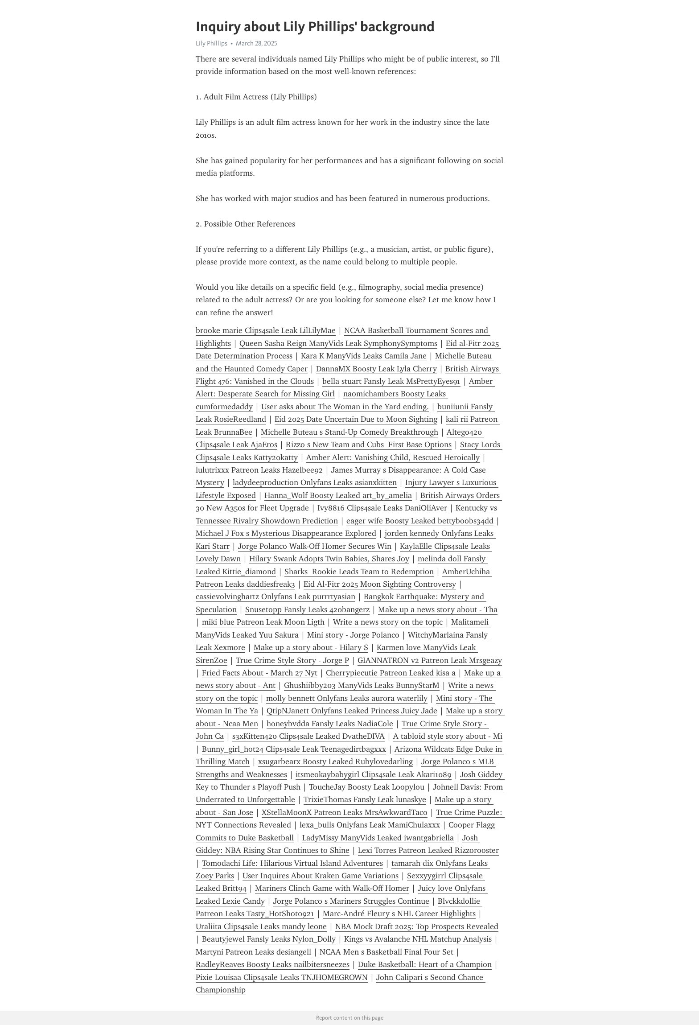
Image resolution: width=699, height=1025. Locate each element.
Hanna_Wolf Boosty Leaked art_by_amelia (338, 495)
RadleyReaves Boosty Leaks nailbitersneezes (273, 964)
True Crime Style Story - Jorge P (292, 660)
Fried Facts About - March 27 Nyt (259, 673)
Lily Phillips (211, 43)
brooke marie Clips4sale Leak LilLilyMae (266, 330)
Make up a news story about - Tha (438, 609)
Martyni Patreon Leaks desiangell (253, 952)
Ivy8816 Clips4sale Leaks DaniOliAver (382, 508)
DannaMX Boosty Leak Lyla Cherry (376, 369)
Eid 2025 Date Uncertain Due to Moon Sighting (356, 419)
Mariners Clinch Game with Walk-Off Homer (332, 888)
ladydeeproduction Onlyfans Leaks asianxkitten (315, 482)
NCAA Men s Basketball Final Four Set (386, 952)
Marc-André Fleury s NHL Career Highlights (399, 913)
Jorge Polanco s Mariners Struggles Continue (351, 901)
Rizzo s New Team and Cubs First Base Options (369, 444)
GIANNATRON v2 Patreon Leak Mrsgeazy (430, 660)
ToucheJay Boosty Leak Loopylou (366, 787)
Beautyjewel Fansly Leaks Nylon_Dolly (269, 939)
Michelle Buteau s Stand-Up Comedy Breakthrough (349, 432)
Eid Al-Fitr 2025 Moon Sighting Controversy (380, 584)
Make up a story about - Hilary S (311, 647)
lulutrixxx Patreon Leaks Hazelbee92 (259, 470)
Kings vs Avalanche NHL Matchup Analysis (418, 939)
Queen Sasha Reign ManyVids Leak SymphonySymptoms (338, 343)
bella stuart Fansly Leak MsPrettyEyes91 (391, 381)
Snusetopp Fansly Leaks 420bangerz (307, 609)
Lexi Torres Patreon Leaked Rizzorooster (428, 850)
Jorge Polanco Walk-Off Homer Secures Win (314, 546)
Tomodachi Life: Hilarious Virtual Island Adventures (292, 863)
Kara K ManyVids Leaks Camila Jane (364, 356)
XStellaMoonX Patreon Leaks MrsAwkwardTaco (345, 812)
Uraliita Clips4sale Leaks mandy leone (261, 926)
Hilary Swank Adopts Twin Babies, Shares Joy (329, 559)
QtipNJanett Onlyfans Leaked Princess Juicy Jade (352, 711)
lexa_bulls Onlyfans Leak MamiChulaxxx (370, 825)
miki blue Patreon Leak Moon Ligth (263, 622)
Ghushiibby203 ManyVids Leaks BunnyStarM (362, 685)
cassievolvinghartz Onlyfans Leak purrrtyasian (275, 596)
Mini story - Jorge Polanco (353, 635)
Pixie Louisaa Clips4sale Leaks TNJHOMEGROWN (282, 977)
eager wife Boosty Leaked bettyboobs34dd (419, 521)
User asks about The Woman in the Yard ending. (345, 407)
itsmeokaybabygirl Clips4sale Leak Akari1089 (374, 774)
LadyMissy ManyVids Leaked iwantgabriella (378, 838)
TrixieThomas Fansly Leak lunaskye (365, 799)
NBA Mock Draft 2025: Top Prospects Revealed (416, 926)
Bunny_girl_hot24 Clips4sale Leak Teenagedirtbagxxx (294, 749)
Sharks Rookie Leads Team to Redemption (359, 571)
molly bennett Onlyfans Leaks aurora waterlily (347, 698)
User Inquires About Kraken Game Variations (321, 876)
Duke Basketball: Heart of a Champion (425, 964)
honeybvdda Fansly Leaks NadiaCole (330, 724)
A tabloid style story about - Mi (447, 736)
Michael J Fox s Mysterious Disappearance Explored (286, 533)
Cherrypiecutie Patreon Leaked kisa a (391, 673)
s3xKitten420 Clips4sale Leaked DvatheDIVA (308, 736)
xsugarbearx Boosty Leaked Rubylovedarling (335, 761)
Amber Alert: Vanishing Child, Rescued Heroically (393, 457)
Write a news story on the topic (388, 622)
